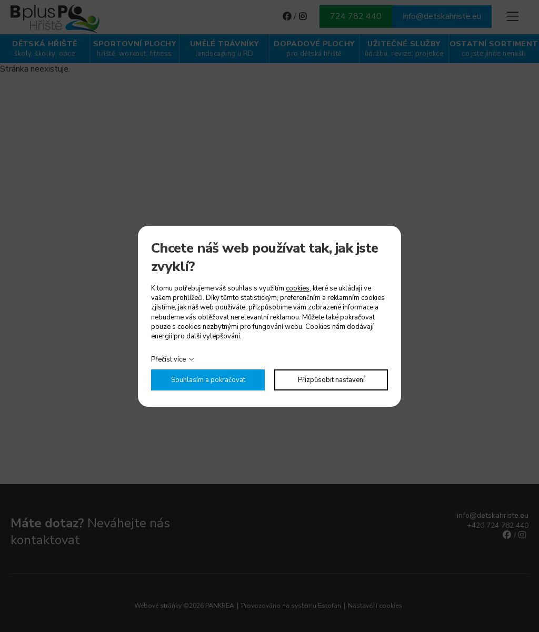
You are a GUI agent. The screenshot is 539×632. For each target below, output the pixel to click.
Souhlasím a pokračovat (208, 380)
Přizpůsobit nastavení (331, 380)
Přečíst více (168, 359)
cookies (298, 288)
